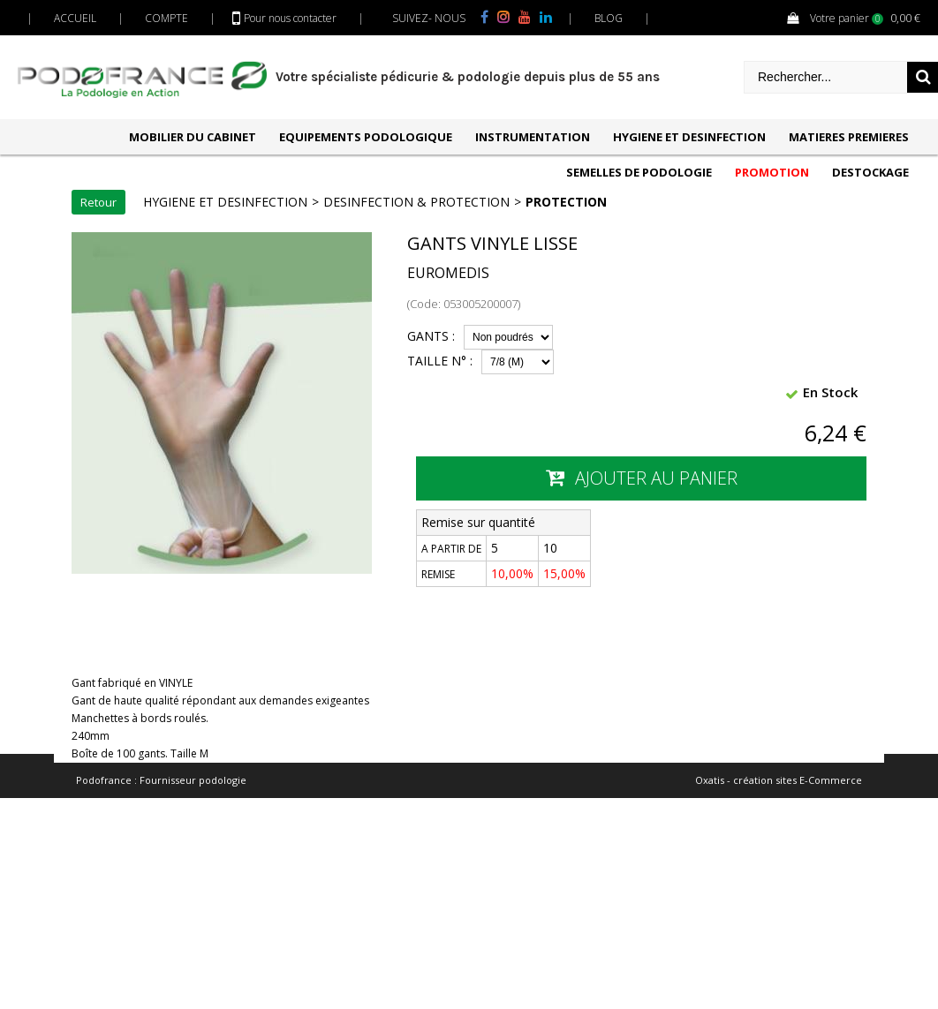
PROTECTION (566, 201)
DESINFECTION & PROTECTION (416, 201)
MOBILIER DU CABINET (192, 137)
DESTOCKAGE (870, 172)
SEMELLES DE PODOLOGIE (639, 172)
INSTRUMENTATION (532, 137)
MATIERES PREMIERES (849, 137)
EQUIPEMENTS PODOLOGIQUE (365, 137)
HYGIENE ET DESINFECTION (689, 137)
